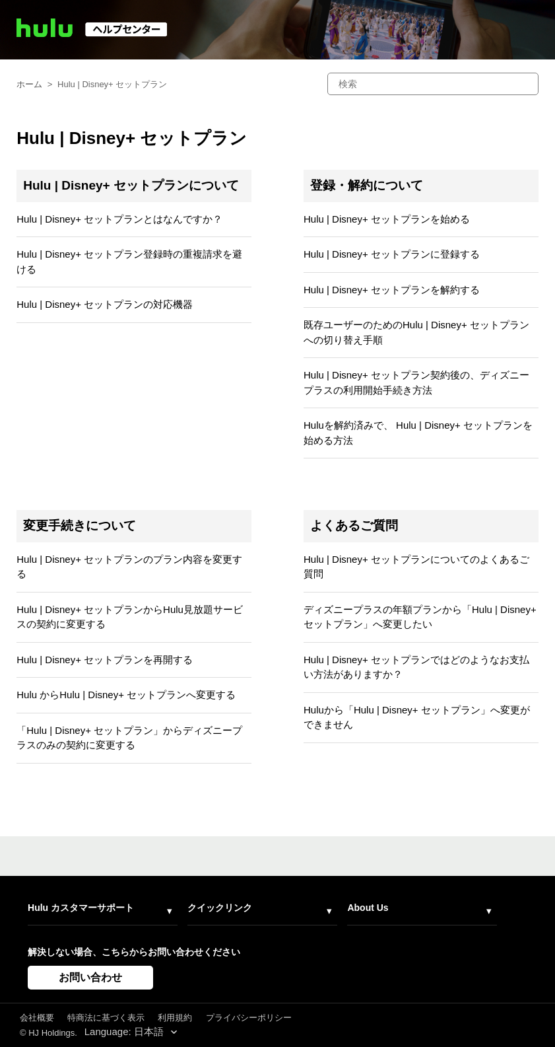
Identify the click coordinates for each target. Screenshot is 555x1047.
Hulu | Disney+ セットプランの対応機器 (104, 304)
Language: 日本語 (125, 1031)
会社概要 (37, 1018)
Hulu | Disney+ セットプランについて (131, 185)
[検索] (433, 84)
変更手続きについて (79, 525)
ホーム (29, 84)
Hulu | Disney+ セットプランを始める (387, 219)
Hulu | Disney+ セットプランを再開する (104, 659)
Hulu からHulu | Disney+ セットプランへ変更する (126, 694)
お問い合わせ (90, 977)
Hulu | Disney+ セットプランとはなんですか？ (119, 219)
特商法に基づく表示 (106, 1018)
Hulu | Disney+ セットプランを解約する (392, 289)
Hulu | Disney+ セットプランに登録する (392, 254)
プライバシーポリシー (249, 1018)
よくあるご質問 (354, 525)
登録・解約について (366, 185)
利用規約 (175, 1018)
